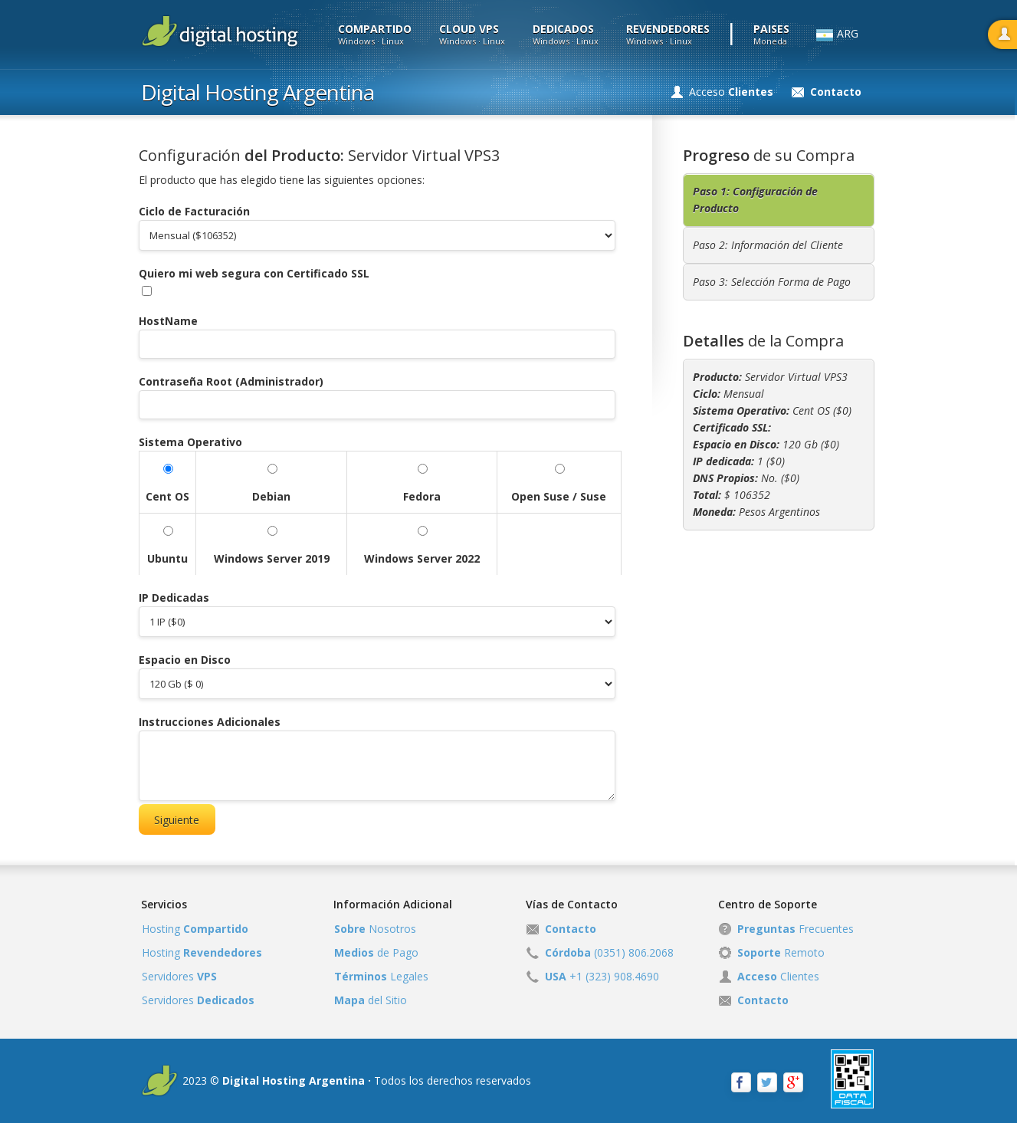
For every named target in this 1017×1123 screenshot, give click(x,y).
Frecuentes (795, 928)
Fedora (422, 496)
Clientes (778, 976)
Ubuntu (167, 558)
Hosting (195, 928)
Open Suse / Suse (558, 496)
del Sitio (370, 1000)
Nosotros (375, 928)
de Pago (376, 952)
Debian (271, 496)
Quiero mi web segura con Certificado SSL (254, 273)
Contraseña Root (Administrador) (231, 381)
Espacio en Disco (185, 659)
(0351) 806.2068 (609, 952)
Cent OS (167, 496)
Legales (381, 976)
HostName (168, 321)
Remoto (781, 952)
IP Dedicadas (174, 597)
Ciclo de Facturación (194, 211)
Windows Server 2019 (272, 558)
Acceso (731, 91)
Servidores (179, 976)
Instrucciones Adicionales (209, 721)
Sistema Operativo (190, 442)
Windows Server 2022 (422, 558)
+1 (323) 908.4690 (602, 976)
